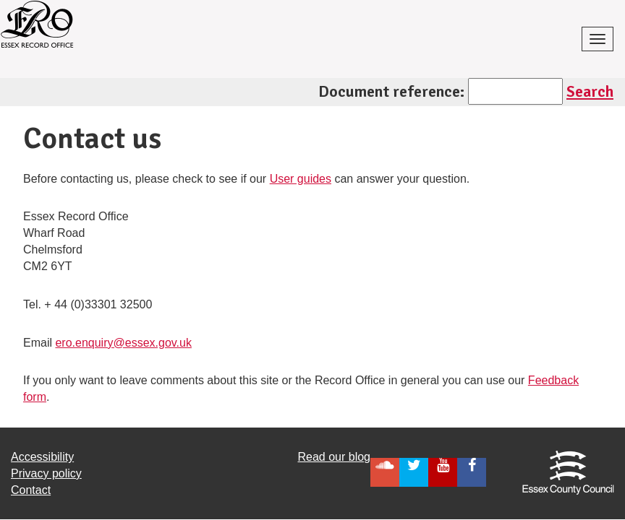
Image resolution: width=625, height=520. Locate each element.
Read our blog (333, 457)
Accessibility (42, 457)
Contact (31, 490)
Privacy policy (46, 473)
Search (589, 91)
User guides (300, 179)
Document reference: (391, 91)
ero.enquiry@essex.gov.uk (123, 343)
